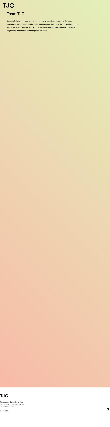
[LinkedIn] (107, 408)
